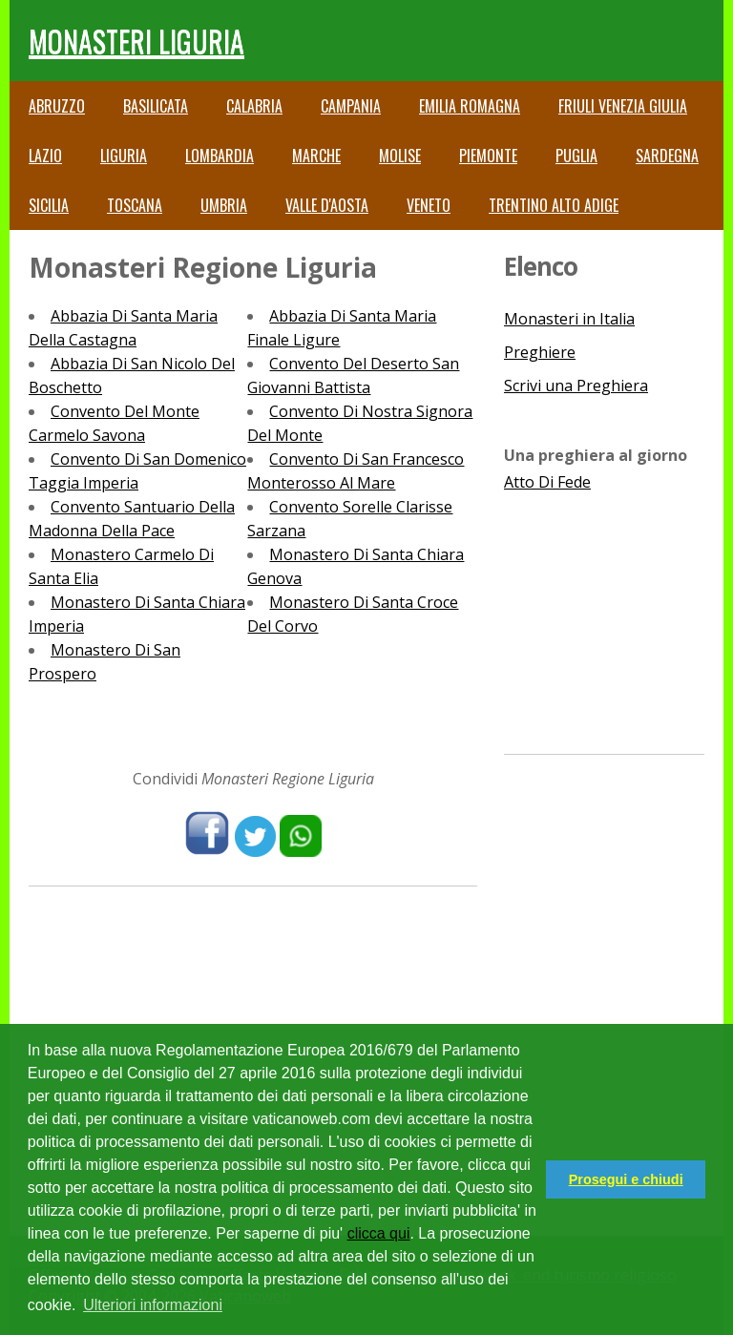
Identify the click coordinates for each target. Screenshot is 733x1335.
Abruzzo (57, 105)
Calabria (254, 105)
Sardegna (667, 155)
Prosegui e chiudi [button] (626, 1179)
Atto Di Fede (547, 481)
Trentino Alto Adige (553, 205)
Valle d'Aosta (326, 205)
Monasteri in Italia (569, 318)
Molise (400, 155)
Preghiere (540, 352)
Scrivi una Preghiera (576, 385)
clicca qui (378, 1233)
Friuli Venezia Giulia (622, 105)
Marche (316, 155)
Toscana (134, 205)
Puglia (576, 155)
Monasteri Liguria (136, 40)
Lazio (45, 155)
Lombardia (219, 155)
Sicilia (49, 205)
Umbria (223, 205)
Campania (351, 105)
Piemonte (488, 155)
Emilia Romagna (469, 105)
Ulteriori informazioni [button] (152, 1305)
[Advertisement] (604, 613)
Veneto (428, 205)
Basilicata (155, 105)
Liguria (123, 155)
